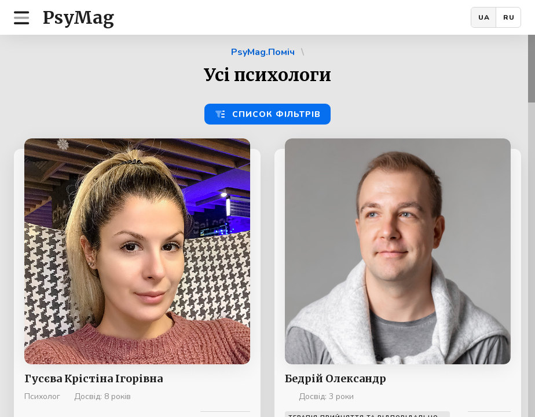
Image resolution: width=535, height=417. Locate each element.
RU (509, 17)
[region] (267, 226)
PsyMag (78, 17)
